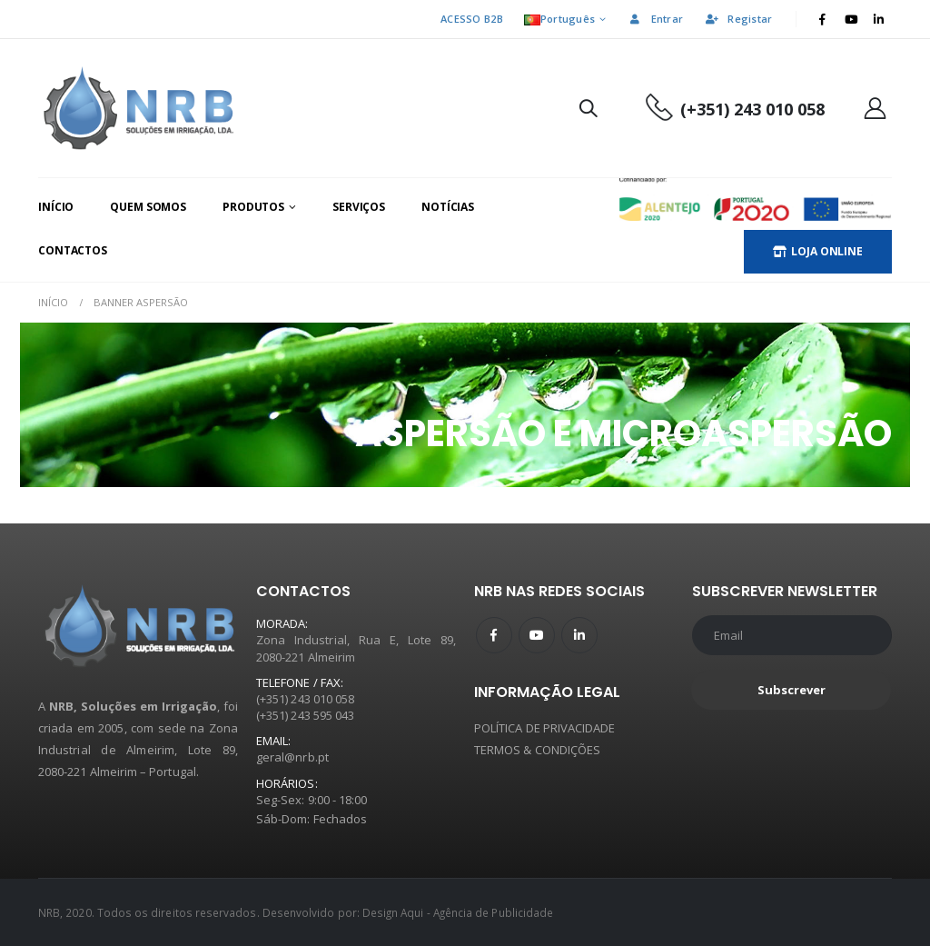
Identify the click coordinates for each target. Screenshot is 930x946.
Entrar (656, 18)
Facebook (494, 635)
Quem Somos (148, 206)
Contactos (72, 250)
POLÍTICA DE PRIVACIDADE (545, 728)
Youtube (537, 635)
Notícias (447, 206)
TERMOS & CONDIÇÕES (537, 750)
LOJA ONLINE (818, 251)
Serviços (358, 206)
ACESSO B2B (471, 18)
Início (56, 206)
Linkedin (579, 635)
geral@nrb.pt (292, 757)
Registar (738, 18)
